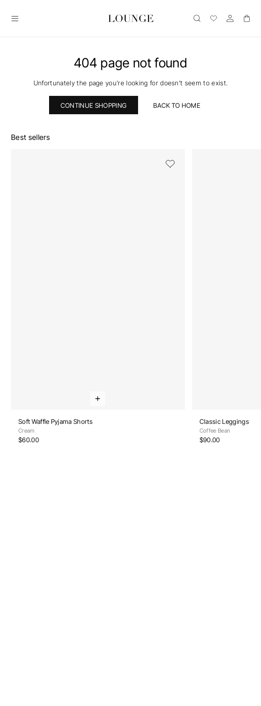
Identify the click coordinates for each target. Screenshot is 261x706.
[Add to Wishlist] (170, 163)
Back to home (176, 105)
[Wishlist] (213, 18)
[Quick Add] (97, 398)
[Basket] (246, 18)
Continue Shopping (94, 105)
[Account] (229, 18)
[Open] (14, 18)
